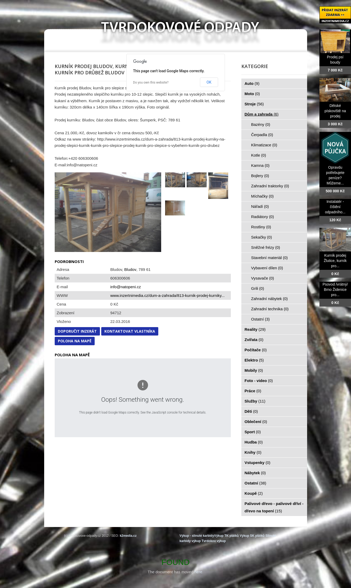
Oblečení (256, 421)
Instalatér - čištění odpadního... (335, 206)
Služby (255, 401)
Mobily (254, 370)
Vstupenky (257, 462)
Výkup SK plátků (252, 536)
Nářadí (260, 206)
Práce (253, 391)
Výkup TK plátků (226, 536)
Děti (251, 411)
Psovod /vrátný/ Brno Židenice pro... (335, 289)
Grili (257, 288)
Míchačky (262, 196)
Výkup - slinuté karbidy (197, 536)
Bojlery (260, 175)
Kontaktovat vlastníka (129, 331)
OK (209, 82)
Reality (255, 329)
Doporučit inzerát (77, 331)
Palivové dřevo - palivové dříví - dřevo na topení (274, 507)
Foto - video (259, 380)
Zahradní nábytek (269, 298)
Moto (252, 93)
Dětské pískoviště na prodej (335, 111)
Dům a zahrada (261, 114)
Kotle (258, 155)
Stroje (254, 104)
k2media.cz (128, 536)
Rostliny (261, 227)
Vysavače (262, 278)
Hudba (254, 442)
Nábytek (255, 473)
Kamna (260, 165)
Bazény (260, 124)
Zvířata (254, 339)
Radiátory (262, 216)
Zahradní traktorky (270, 186)
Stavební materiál (269, 257)
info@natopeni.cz (125, 287)
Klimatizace (264, 145)
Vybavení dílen (267, 268)
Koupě (254, 493)
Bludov (130, 269)
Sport (253, 432)
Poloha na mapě (74, 340)
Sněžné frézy (265, 247)
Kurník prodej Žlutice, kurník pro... (335, 260)
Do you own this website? (151, 82)
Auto (252, 83)
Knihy (253, 452)
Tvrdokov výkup (214, 541)
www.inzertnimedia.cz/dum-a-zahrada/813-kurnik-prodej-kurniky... (167, 295)
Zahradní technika (270, 309)
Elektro (254, 360)
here (198, 572)
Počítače (256, 350)
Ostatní (260, 319)
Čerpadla (262, 134)
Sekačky (261, 237)
